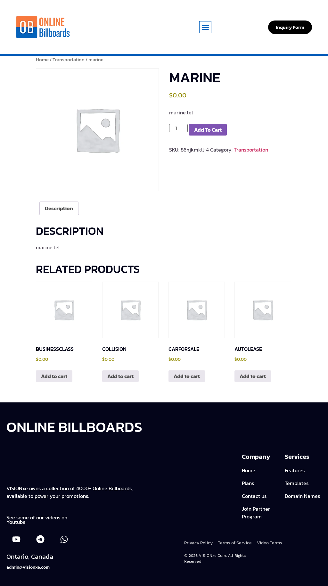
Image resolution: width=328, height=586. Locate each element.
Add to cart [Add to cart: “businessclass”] (54, 376)
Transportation (69, 59)
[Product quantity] (178, 128)
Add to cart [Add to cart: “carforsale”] (187, 376)
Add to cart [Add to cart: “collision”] (120, 376)
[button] (205, 27)
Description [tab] (59, 208)
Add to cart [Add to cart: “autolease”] (253, 376)
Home (42, 59)
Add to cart (208, 130)
